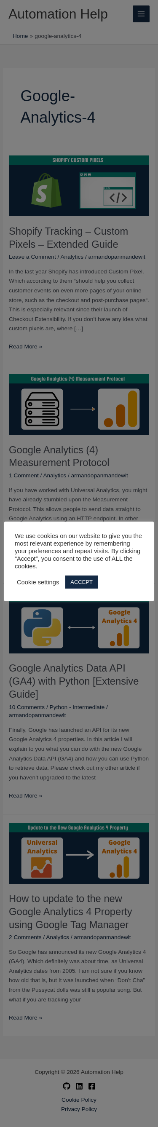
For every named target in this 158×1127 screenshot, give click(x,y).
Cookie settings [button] (38, 582)
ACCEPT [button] (81, 582)
